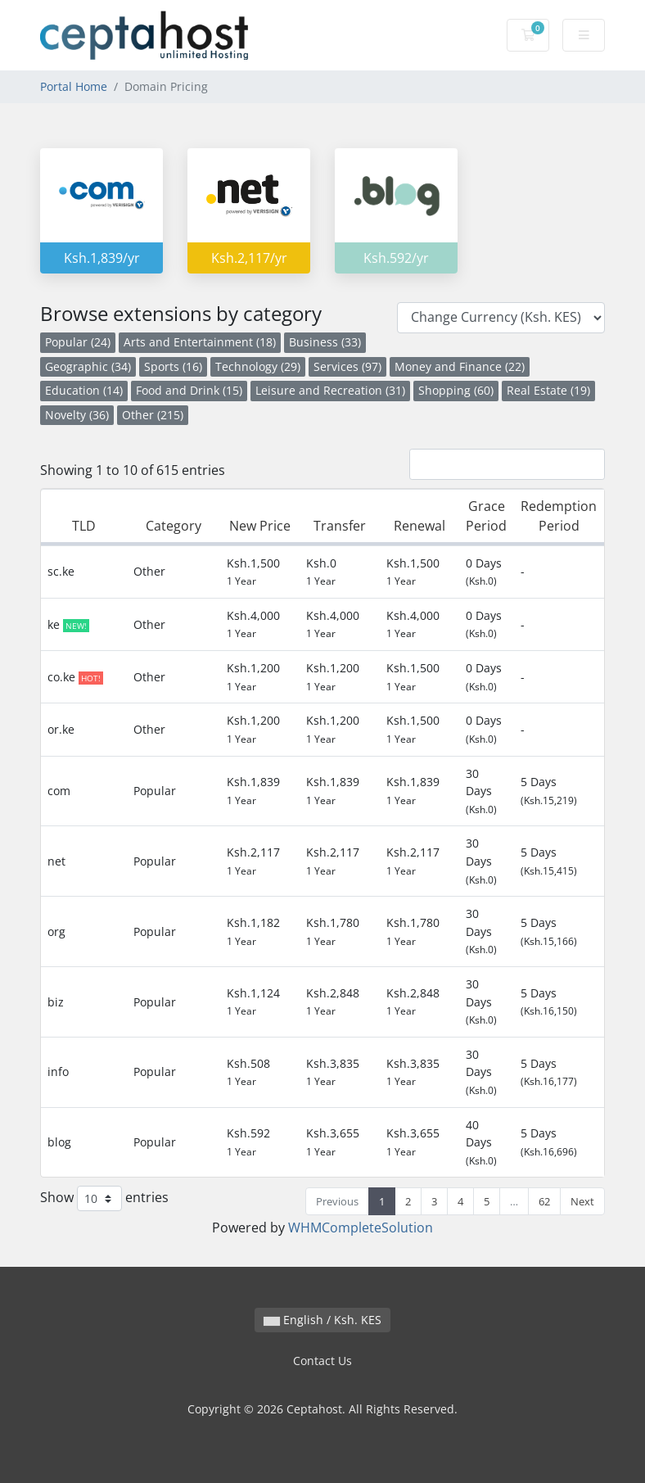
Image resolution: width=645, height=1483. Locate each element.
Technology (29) (257, 366)
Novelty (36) (77, 415)
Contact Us (322, 1360)
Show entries (104, 1198)
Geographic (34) (88, 366)
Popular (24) (78, 342)
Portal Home (73, 86)
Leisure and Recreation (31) (330, 390)
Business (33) (325, 342)
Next (582, 1201)
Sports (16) (173, 366)
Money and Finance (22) (460, 366)
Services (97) (347, 366)
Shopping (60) (456, 390)
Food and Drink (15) (189, 390)
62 (544, 1201)
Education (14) (84, 390)
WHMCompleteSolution (360, 1228)
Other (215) (152, 415)
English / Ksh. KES (322, 1319)
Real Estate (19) (548, 390)
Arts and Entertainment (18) (200, 342)
